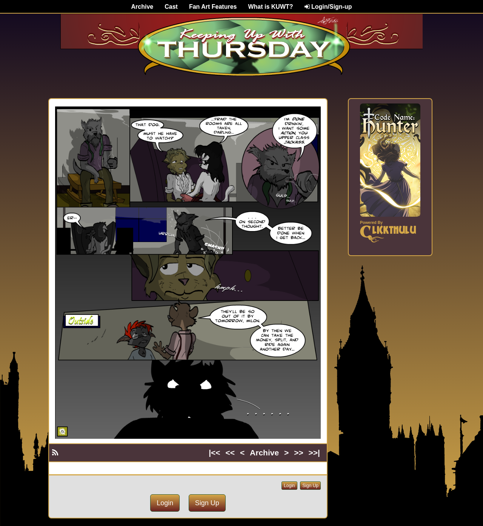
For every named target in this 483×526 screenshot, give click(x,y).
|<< (214, 452)
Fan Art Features (213, 6)
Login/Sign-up (328, 6)
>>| (314, 452)
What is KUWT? (270, 6)
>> (298, 452)
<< (230, 452)
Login (289, 485)
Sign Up (310, 485)
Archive (142, 6)
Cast (171, 6)
